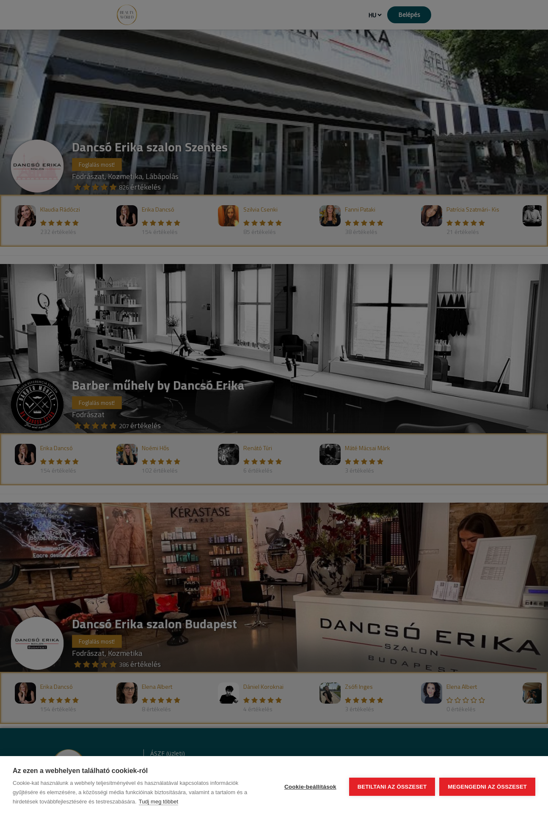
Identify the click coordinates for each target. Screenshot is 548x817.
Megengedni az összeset (487, 787)
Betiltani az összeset (392, 787)
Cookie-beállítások (310, 787)
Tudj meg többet (158, 801)
